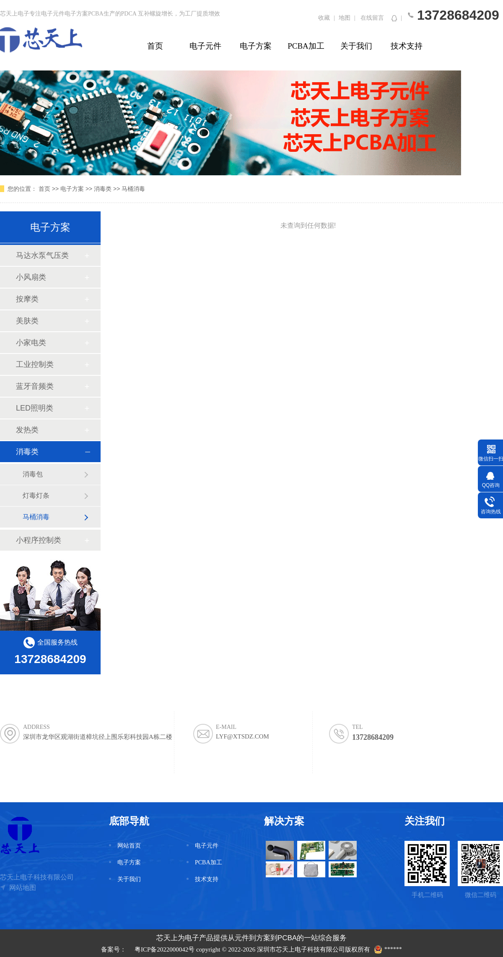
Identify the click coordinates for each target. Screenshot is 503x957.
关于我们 (356, 46)
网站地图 (22, 887)
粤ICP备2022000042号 (164, 949)
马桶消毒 (133, 188)
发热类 (27, 430)
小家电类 (31, 342)
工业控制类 (35, 364)
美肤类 (27, 321)
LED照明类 (34, 408)
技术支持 (407, 46)
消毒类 (102, 188)
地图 (344, 18)
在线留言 (372, 18)
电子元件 (205, 46)
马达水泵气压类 (42, 255)
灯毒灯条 (36, 495)
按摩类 (27, 299)
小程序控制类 (38, 540)
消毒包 (33, 474)
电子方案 (256, 46)
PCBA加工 (306, 46)
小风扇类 (31, 277)
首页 (155, 46)
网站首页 (129, 846)
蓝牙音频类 (35, 386)
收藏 (324, 18)
